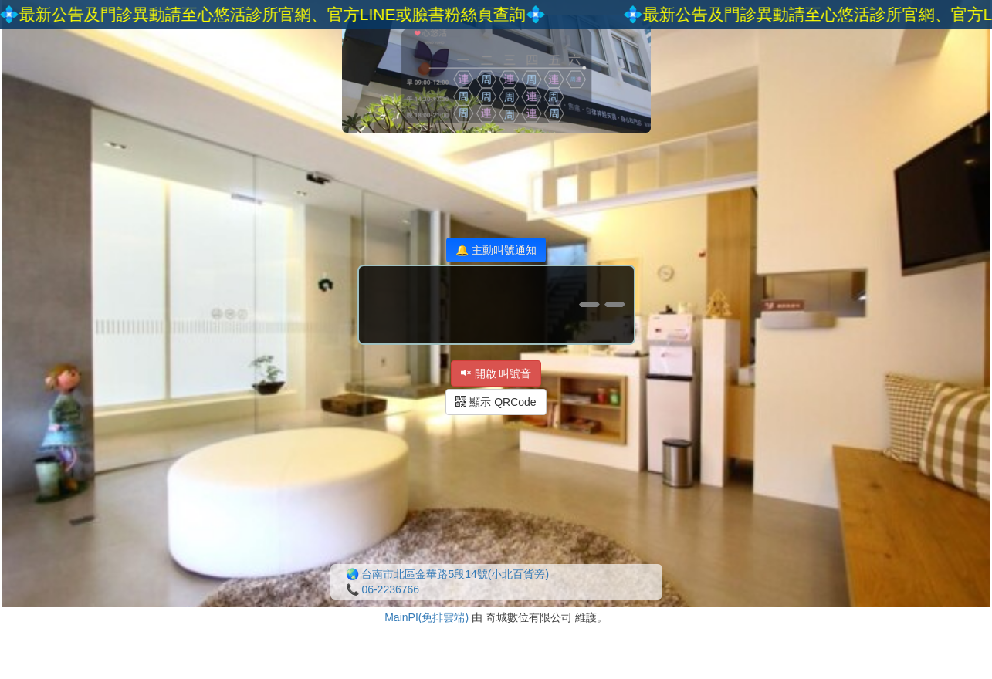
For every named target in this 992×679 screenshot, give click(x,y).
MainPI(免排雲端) (426, 617)
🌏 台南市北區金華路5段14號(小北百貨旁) (448, 574)
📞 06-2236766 (383, 589)
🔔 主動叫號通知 (496, 250)
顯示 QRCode (495, 402)
